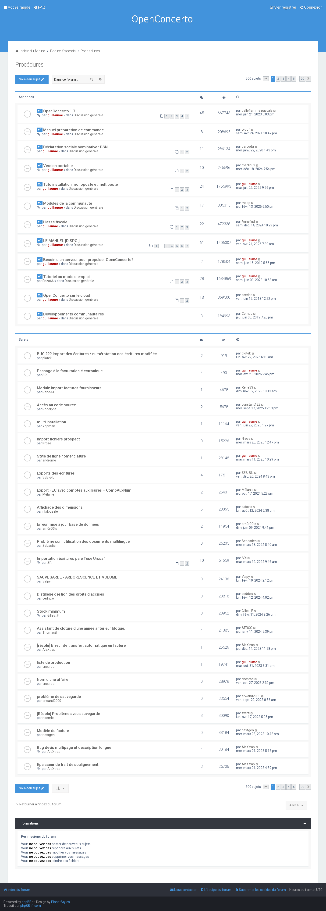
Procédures (29, 64)
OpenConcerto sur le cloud (66, 295)
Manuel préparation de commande (73, 130)
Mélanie (48, 494)
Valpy (47, 581)
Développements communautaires (73, 314)
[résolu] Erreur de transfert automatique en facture (81, 645)
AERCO (247, 628)
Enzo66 (48, 281)
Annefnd (248, 221)
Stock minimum (51, 611)
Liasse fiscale (55, 222)
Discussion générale (88, 115)
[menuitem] (39, 7)
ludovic (247, 507)
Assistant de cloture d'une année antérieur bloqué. (81, 628)
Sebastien (50, 545)
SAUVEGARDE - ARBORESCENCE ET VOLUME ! (78, 577)
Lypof (246, 129)
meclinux (248, 165)
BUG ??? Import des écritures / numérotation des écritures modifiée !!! (98, 353)
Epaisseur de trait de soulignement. (68, 764)
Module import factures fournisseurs (69, 388)
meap (246, 203)
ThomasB (50, 632)
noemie (48, 718)
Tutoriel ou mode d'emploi (66, 276)
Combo (247, 313)
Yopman (49, 426)
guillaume (55, 115)
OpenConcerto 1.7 (59, 111)
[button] (266, 78)
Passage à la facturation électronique (70, 370)
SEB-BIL (48, 477)
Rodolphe (50, 409)
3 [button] (283, 78)
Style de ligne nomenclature (61, 456)
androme (49, 460)
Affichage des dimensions (60, 507)
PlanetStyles (60, 902)
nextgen (49, 735)
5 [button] (293, 78)
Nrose (47, 443)
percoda (248, 146)
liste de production (53, 662)
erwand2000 (52, 701)
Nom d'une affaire (52, 679)
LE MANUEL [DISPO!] (61, 240)
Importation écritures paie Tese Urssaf (71, 558)
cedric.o (48, 598)
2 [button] (278, 78)
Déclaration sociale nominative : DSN (75, 147)
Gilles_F (53, 615)
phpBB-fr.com (30, 905)
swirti (246, 713)
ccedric (247, 295)
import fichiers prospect (58, 439)
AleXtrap (49, 649)
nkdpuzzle (50, 511)
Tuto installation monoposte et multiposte (80, 184)
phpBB (27, 902)
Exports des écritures (56, 473)
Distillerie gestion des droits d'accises (70, 594)
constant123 (251, 404)
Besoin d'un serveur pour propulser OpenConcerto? (88, 259)
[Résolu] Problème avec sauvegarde (68, 713)
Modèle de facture (53, 730)
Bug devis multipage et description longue (74, 747)
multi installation (51, 422)
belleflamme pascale (257, 110)
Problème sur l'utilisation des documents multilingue (83, 541)
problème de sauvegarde (59, 696)
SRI (45, 375)
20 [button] (302, 78)
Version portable (58, 165)
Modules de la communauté (67, 203)
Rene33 (48, 392)
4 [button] (288, 78)
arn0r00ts (50, 528)
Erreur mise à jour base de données (68, 524)
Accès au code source (56, 405)
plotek (47, 358)
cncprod (48, 666)
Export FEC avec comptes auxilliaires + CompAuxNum (84, 490)
